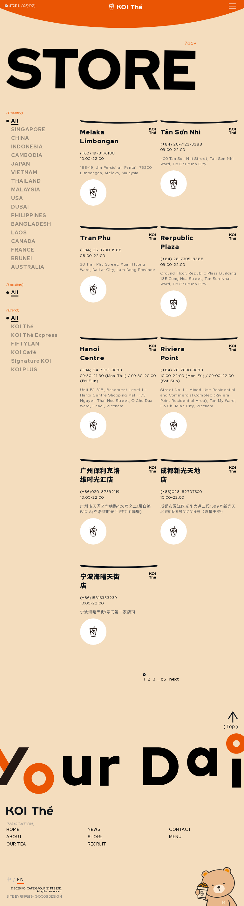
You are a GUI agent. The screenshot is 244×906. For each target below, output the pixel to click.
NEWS (94, 829)
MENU (175, 836)
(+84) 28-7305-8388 (182, 258)
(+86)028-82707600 (181, 491)
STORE (95, 836)
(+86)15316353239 (98, 597)
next (174, 679)
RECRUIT (97, 844)
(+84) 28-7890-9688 (181, 370)
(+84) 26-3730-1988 (101, 250)
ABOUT (14, 836)
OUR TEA (16, 844)
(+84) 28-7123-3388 (181, 144)
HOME (12, 829)
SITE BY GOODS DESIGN (34, 896)
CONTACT (180, 829)
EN (20, 879)
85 (163, 679)
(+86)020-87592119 (100, 491)
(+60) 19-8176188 (97, 153)
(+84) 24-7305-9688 (101, 370)
